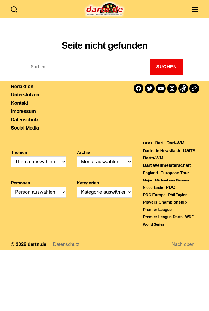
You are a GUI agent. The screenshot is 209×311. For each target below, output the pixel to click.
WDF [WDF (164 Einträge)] (189, 223)
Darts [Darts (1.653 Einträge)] (189, 156)
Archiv (83, 158)
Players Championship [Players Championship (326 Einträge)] (165, 208)
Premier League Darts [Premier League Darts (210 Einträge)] (162, 223)
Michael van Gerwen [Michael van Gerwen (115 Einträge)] (172, 186)
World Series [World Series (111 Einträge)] (153, 231)
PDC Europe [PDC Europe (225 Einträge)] (154, 201)
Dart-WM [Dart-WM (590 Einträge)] (175, 149)
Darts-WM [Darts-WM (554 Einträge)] (153, 164)
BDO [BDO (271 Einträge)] (147, 149)
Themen (19, 158)
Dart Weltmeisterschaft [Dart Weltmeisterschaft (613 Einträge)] (167, 171)
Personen (20, 189)
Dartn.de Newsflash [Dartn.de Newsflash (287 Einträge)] (161, 157)
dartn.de (36, 250)
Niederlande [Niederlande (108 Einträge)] (153, 194)
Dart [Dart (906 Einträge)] (159, 149)
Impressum (23, 118)
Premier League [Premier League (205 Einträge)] (157, 216)
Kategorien (88, 189)
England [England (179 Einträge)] (150, 179)
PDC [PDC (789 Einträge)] (170, 193)
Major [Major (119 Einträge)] (147, 186)
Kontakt (19, 109)
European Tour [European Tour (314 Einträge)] (175, 179)
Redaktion (22, 93)
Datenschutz (25, 126)
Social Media (25, 134)
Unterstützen (25, 101)
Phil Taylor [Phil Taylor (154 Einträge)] (177, 201)
